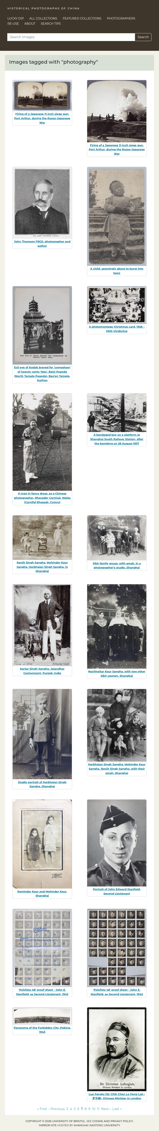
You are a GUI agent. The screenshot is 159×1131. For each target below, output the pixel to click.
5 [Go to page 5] (75, 1109)
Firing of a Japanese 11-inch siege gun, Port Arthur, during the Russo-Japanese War (42, 118)
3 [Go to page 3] (67, 1109)
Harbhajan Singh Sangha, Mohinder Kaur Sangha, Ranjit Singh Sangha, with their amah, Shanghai (117, 769)
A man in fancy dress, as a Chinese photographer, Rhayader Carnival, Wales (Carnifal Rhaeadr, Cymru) (42, 498)
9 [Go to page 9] (89, 1109)
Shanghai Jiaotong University (97, 1125)
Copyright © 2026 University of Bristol (55, 1121)
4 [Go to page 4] (71, 1109)
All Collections (43, 18)
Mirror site (48, 1125)
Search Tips (51, 24)
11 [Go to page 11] (98, 1109)
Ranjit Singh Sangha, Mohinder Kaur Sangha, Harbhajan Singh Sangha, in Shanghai (42, 567)
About (29, 24)
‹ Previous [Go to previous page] (57, 1109)
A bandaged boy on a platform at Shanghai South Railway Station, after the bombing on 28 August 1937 (116, 439)
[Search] (71, 37)
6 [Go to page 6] (78, 1109)
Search (143, 37)
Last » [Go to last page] (117, 1109)
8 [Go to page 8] (85, 1109)
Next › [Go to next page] (106, 1109)
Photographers (121, 18)
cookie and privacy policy (112, 1121)
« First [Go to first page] (42, 1109)
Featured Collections (82, 18)
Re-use (13, 24)
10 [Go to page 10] (93, 1109)
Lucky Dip (15, 18)
